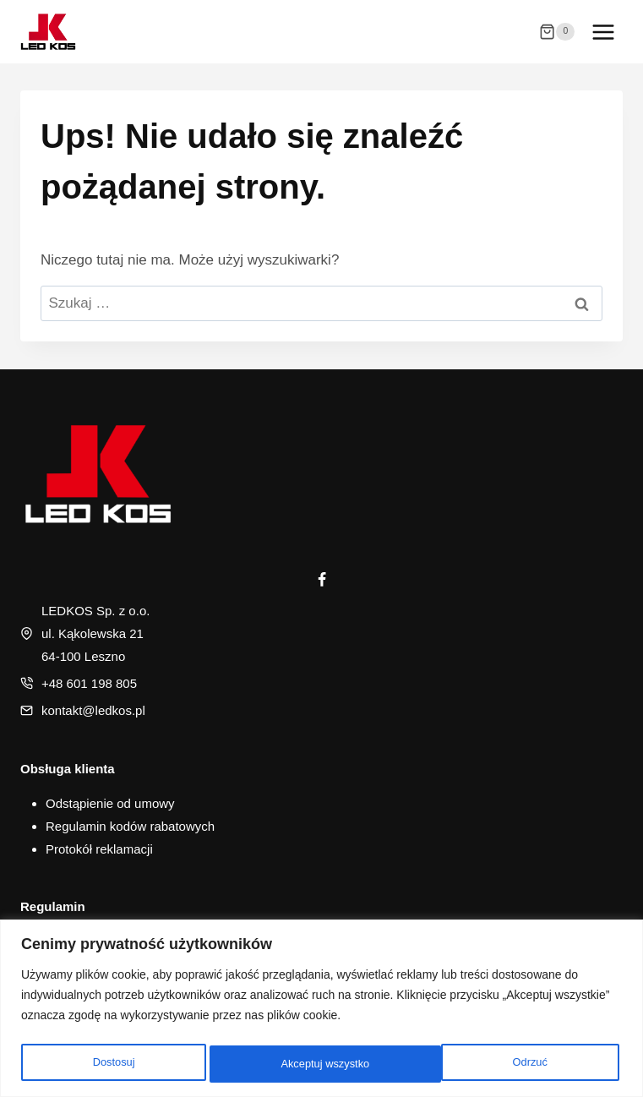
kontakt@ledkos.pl (93, 710)
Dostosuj (111, 1064)
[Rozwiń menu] (603, 31)
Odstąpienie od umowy (110, 803)
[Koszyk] (557, 32)
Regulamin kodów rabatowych (130, 826)
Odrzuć (296, 1064)
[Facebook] (322, 580)
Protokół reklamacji (99, 849)
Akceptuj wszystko (505, 1064)
